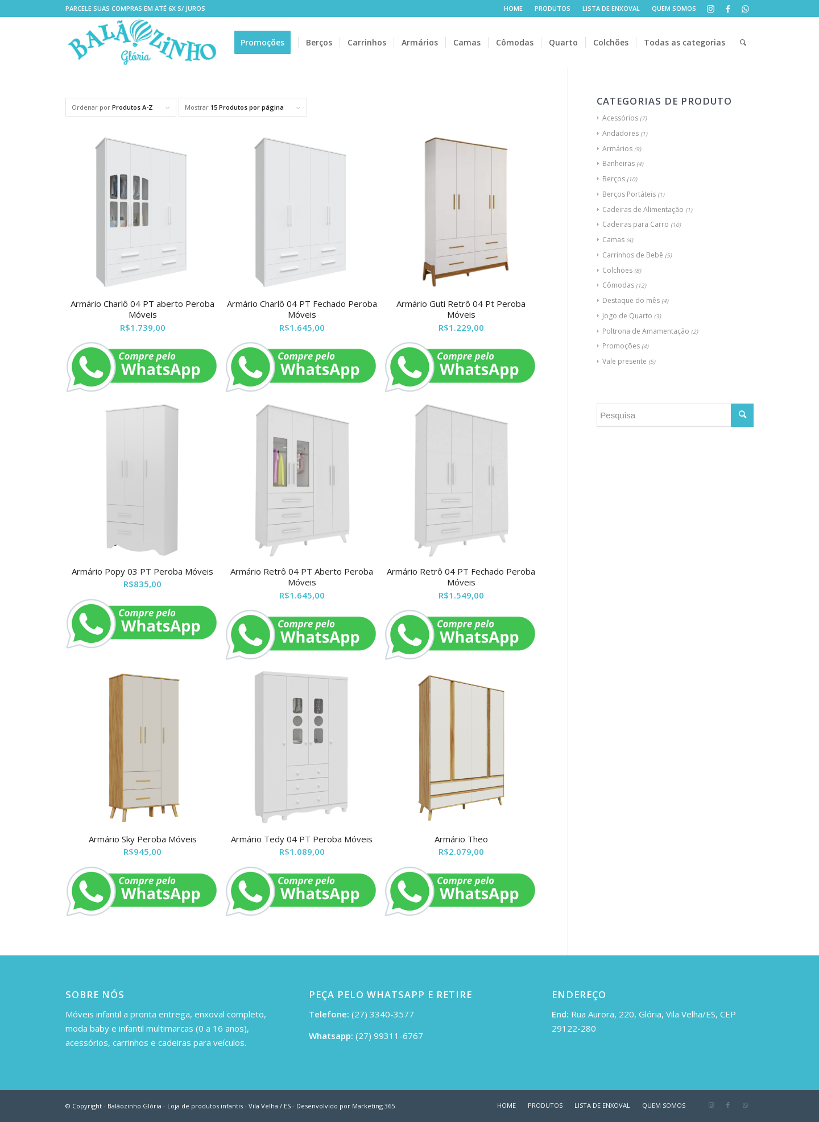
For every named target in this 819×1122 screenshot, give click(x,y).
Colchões (617, 270)
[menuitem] (513, 8)
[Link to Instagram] (710, 8)
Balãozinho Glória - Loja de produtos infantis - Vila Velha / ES (199, 1106)
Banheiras (618, 163)
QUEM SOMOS (674, 8)
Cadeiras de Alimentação (643, 209)
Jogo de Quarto (627, 316)
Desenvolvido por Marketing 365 (345, 1106)
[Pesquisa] (743, 42)
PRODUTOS (552, 8)
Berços (613, 179)
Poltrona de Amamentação (645, 331)
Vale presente (624, 361)
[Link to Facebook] (727, 8)
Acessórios (620, 118)
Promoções (621, 346)
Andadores (620, 133)
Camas (613, 239)
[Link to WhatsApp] (745, 8)
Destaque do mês (631, 300)
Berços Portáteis (629, 194)
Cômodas (618, 285)
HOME (513, 8)
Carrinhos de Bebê (632, 255)
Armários (617, 148)
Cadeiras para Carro (635, 224)
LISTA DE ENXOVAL (611, 8)
